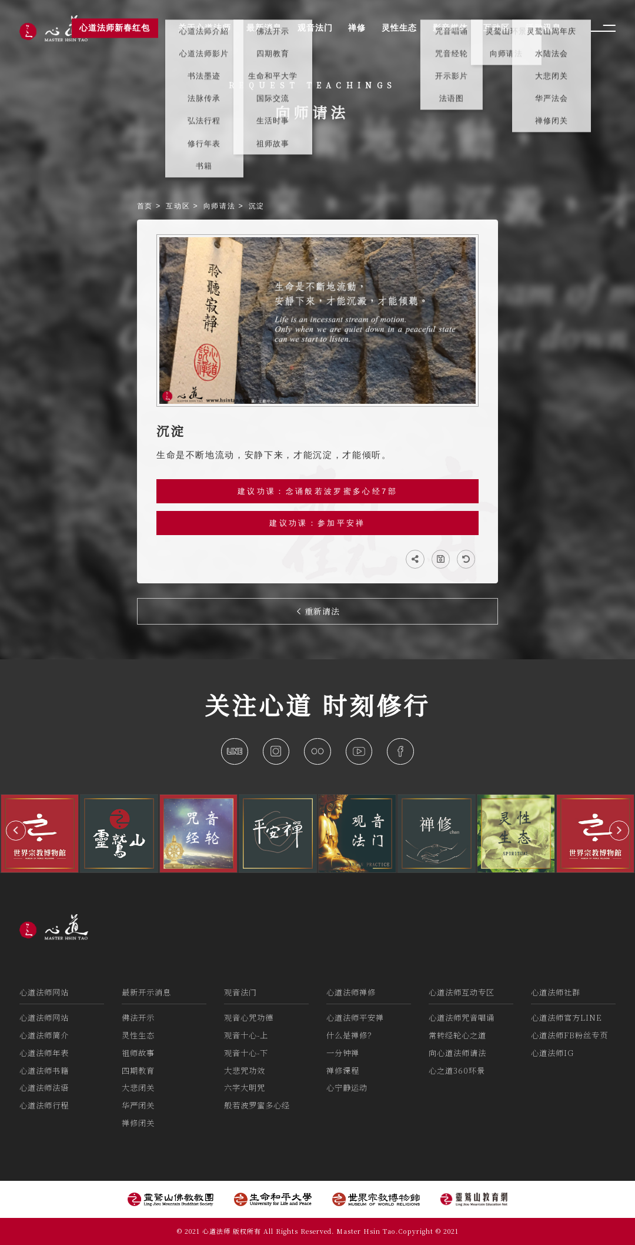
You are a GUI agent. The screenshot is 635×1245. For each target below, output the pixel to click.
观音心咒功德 (248, 1017)
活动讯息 (543, 28)
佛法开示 (138, 1017)
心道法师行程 (44, 1105)
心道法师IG (552, 1052)
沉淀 (257, 206)
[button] (16, 831)
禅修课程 (342, 1070)
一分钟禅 (342, 1052)
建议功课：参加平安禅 (317, 523)
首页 (146, 206)
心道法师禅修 (351, 992)
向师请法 (221, 206)
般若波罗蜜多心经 (257, 1105)
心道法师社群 (555, 992)
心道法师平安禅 (355, 1017)
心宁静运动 (346, 1087)
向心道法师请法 (457, 1052)
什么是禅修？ (351, 1035)
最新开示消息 (146, 992)
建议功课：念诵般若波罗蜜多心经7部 (317, 491)
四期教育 (138, 1070)
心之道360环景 (457, 1070)
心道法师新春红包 (114, 28)
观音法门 (240, 992)
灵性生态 (138, 1035)
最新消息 (264, 28)
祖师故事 (138, 1052)
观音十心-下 (246, 1052)
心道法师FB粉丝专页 (569, 1035)
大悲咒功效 (244, 1070)
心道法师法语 (44, 1087)
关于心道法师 (204, 28)
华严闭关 (138, 1105)
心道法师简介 (44, 1035)
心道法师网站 (44, 992)
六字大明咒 (244, 1087)
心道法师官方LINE (566, 1017)
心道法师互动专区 (461, 992)
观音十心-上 (246, 1035)
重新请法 (319, 611)
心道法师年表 (44, 1052)
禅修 (357, 28)
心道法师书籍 (44, 1070)
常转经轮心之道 (457, 1035)
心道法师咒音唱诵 (461, 1017)
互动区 (179, 206)
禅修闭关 (138, 1122)
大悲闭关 (138, 1087)
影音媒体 (450, 28)
